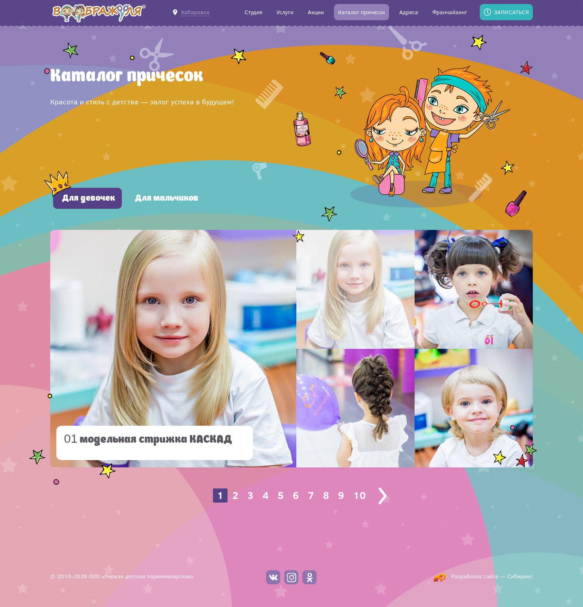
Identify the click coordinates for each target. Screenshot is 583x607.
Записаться (511, 12)
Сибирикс (520, 576)
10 (359, 495)
